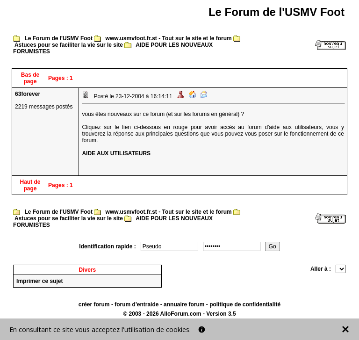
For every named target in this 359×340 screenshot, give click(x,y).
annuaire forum (184, 304)
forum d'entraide (136, 304)
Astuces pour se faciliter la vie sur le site (68, 45)
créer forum (94, 304)
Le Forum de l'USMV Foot (58, 38)
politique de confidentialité (244, 304)
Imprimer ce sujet (39, 281)
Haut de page (30, 185)
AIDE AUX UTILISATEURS (116, 153)
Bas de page (30, 78)
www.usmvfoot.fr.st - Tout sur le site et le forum (169, 38)
